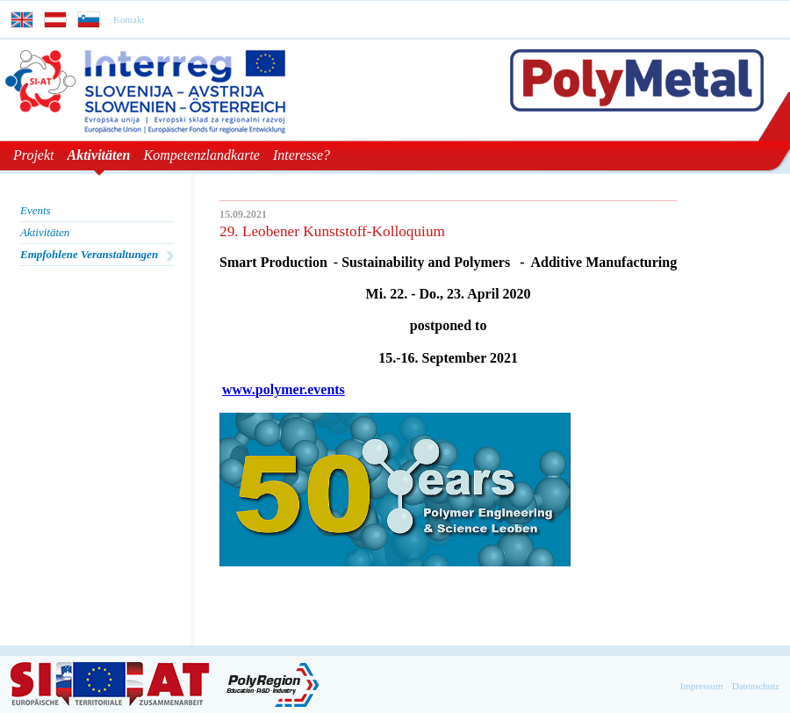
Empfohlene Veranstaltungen (89, 254)
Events (35, 210)
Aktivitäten (99, 155)
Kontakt (128, 19)
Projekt (33, 155)
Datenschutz (755, 686)
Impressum (701, 686)
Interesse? (301, 155)
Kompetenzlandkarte (202, 155)
